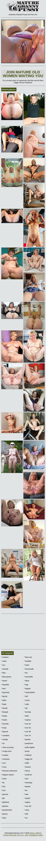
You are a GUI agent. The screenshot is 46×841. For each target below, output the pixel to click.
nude (26, 704)
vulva (26, 810)
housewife (28, 677)
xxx (26, 818)
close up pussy (7, 747)
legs (26, 685)
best (3, 689)
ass (3, 665)
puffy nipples (29, 747)
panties (27, 739)
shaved (27, 767)
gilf (3, 798)
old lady (27, 712)
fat (2, 783)
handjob (27, 661)
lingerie (27, 689)
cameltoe (5, 736)
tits (25, 790)
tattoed (27, 787)
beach (4, 681)
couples (4, 755)
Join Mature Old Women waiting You (23, 74)
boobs (4, 716)
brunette (5, 724)
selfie (26, 763)
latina (26, 681)
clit (2, 743)
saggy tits (28, 759)
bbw (3, 673)
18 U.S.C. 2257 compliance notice (30, 835)
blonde (4, 708)
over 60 (27, 732)
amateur (5, 657)
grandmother (6, 810)
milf (26, 696)
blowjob (4, 712)
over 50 (27, 728)
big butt (4, 732)
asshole (4, 669)
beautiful (5, 685)
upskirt (27, 798)
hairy (3, 818)
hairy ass (28, 657)
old (25, 708)
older (26, 716)
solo (26, 779)
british (4, 720)
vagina (27, 802)
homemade (29, 669)
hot (25, 673)
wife (26, 814)
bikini (3, 700)
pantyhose (28, 743)
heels (26, 665)
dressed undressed (9, 771)
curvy (4, 767)
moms (27, 700)
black (3, 704)
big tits (4, 696)
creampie (5, 759)
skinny (27, 771)
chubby (4, 739)
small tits (28, 775)
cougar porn (6, 751)
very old (27, 806)
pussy (27, 751)
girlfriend (5, 802)
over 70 (27, 736)
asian (4, 661)
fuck (3, 790)
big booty (5, 692)
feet (3, 787)
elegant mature (7, 775)
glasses (4, 806)
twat (26, 794)
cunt (3, 763)
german (4, 794)
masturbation (29, 692)
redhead (27, 755)
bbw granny (6, 677)
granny (4, 814)
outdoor (27, 720)
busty (4, 728)
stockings (28, 783)
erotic (4, 779)
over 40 (27, 724)
